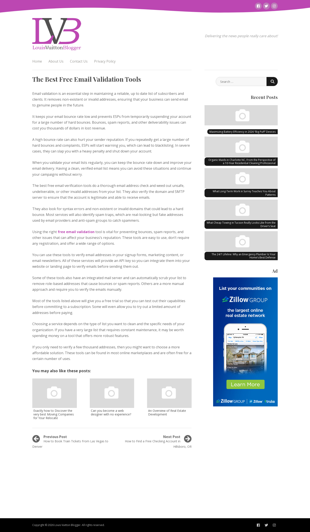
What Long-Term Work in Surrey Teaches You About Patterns (244, 193)
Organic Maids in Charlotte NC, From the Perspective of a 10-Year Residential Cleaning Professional (242, 161)
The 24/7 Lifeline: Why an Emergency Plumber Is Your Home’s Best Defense (244, 256)
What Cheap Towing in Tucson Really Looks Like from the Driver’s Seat (241, 224)
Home (37, 61)
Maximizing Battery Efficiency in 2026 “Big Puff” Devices (242, 132)
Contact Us (79, 61)
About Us (56, 61)
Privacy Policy (105, 61)
